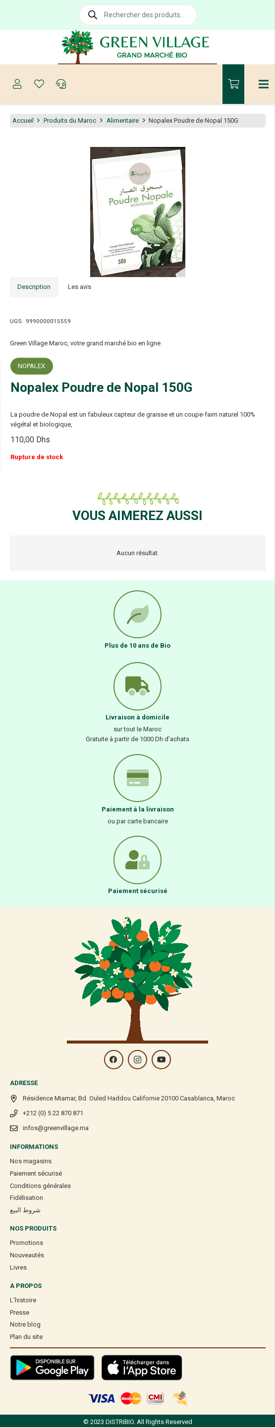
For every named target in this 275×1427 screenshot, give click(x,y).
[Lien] (137, 47)
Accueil (23, 120)
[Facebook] (113, 1059)
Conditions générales (40, 1185)
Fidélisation (26, 1197)
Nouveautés (27, 1255)
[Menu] (264, 84)
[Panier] (233, 84)
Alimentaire (123, 120)
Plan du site (26, 1336)
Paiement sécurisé (36, 1173)
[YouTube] (161, 1059)
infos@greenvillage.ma (56, 1128)
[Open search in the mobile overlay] (137, 15)
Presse (19, 1312)
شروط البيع (25, 1210)
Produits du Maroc (70, 120)
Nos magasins (31, 1161)
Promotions (26, 1242)
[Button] (17, 84)
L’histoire (23, 1300)
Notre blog (25, 1324)
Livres (18, 1267)
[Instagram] (137, 1059)
